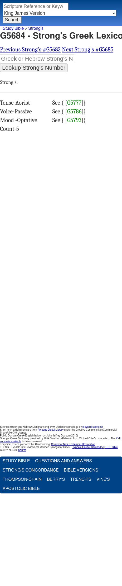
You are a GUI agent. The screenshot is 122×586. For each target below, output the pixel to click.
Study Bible (13, 28)
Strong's (35, 28)
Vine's (103, 479)
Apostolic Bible (21, 489)
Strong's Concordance (30, 470)
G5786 (74, 111)
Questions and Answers (63, 461)
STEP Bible (111, 447)
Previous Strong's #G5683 (30, 49)
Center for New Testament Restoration (73, 444)
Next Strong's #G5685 (87, 49)
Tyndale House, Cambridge (88, 447)
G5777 (74, 102)
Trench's (80, 479)
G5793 (74, 120)
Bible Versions (81, 470)
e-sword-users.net (92, 427)
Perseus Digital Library (51, 430)
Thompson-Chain (22, 479)
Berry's (56, 479)
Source (22, 450)
